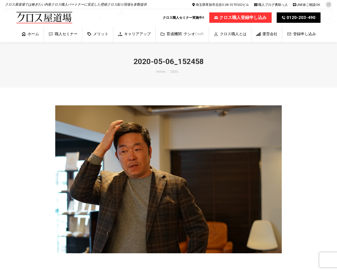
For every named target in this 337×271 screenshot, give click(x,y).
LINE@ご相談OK (308, 4)
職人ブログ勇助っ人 (273, 4)
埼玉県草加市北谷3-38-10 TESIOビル (222, 4)
